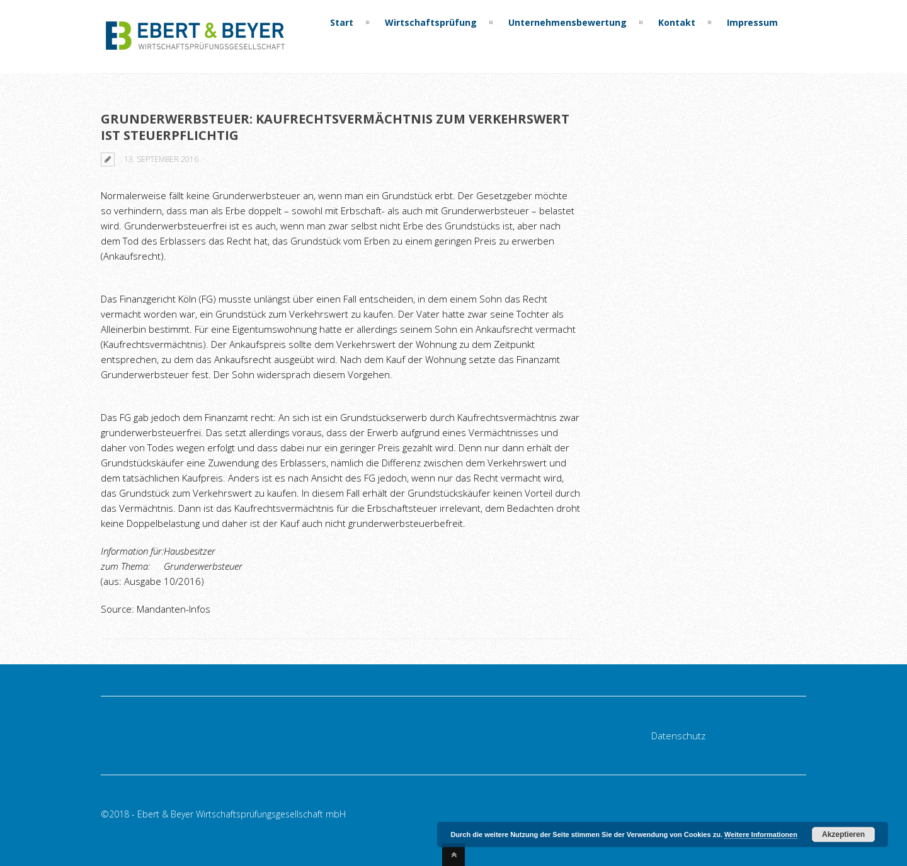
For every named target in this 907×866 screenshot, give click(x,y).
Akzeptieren (843, 834)
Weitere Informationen (760, 834)
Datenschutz (678, 735)
